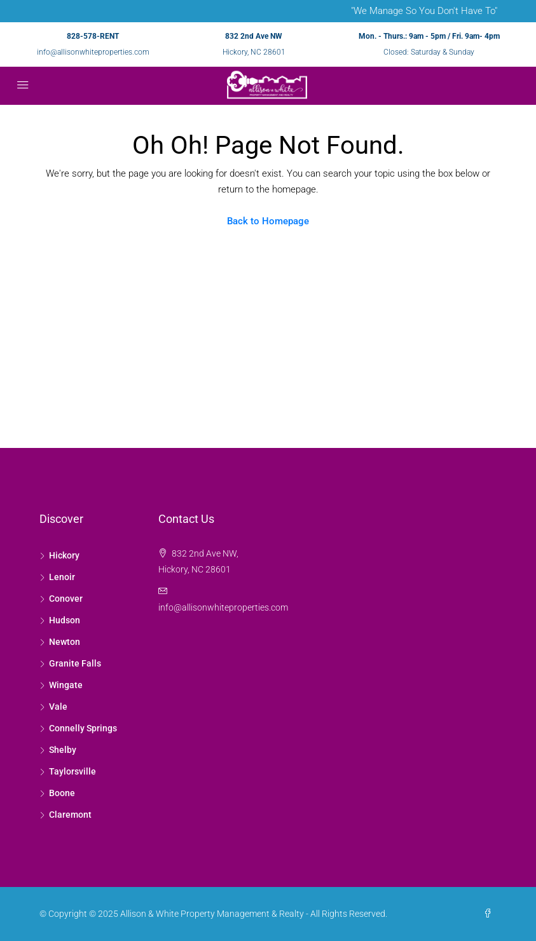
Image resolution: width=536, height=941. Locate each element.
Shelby (62, 750)
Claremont (70, 814)
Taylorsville (72, 771)
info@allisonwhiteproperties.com (93, 52)
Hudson (64, 620)
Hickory (64, 555)
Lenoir (62, 577)
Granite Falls (75, 663)
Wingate (66, 685)
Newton (64, 642)
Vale (58, 706)
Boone (62, 793)
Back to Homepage (268, 221)
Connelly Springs (83, 728)
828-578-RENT (93, 36)
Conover (66, 598)
